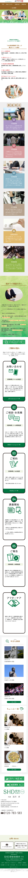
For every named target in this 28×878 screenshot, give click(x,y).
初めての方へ (9, 4)
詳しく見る (14, 702)
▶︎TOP (3, 862)
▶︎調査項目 (20, 862)
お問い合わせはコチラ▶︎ (14, 398)
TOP (3, 4)
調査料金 (24, 4)
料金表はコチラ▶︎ (14, 490)
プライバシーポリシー (22, 870)
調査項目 (17, 4)
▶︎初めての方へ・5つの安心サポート (11, 862)
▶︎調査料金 (24, 862)
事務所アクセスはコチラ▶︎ (14, 444)
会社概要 (14, 8)
